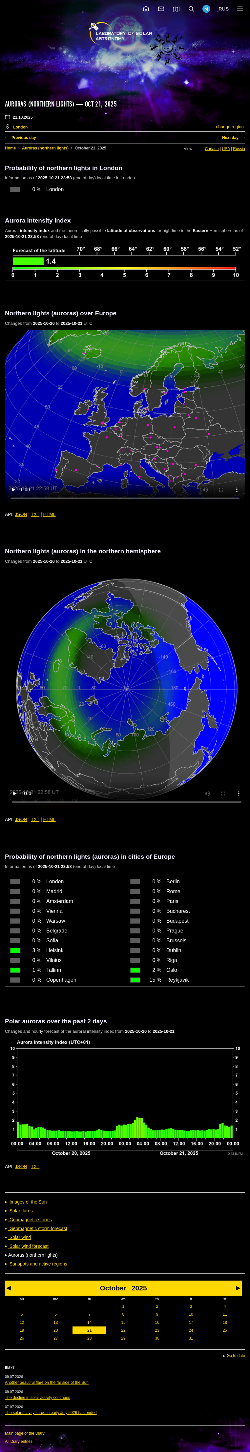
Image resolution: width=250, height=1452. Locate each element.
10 (191, 1314)
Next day (230, 137)
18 (225, 1322)
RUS (224, 8)
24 (191, 1330)
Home (10, 148)
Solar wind (19, 1237)
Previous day (23, 137)
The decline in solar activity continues (37, 1397)
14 (89, 1322)
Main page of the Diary (25, 1433)
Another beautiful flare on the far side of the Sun (47, 1382)
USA (226, 149)
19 (22, 1330)
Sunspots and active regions (37, 1263)
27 (55, 1338)
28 (89, 1338)
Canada (212, 149)
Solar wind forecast (28, 1246)
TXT (35, 514)
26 (22, 1338)
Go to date (236, 1355)
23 (157, 1330)
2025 (139, 1288)
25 (225, 1330)
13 (55, 1322)
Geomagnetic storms (30, 1219)
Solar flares (20, 1210)
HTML (49, 514)
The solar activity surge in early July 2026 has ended (51, 1412)
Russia (239, 149)
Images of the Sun (27, 1202)
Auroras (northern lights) (45, 148)
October (113, 1288)
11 (225, 1314)
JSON (21, 514)
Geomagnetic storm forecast (37, 1228)
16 (157, 1322)
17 (191, 1322)
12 (22, 1322)
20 (55, 1330)
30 (157, 1338)
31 (191, 1338)
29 (123, 1338)
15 (123, 1322)
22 (123, 1330)
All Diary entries (18, 1441)
